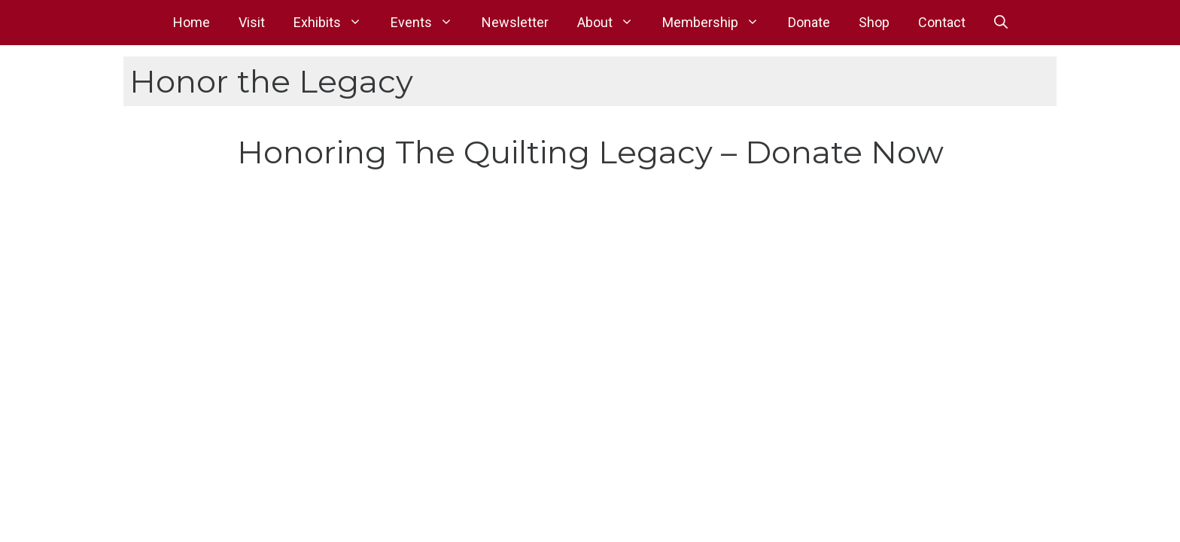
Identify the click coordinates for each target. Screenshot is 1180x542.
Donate (809, 22)
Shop (874, 22)
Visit (252, 22)
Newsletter (515, 22)
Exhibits (334, 22)
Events (429, 22)
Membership (718, 22)
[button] (1001, 22)
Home (191, 22)
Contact (942, 22)
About (612, 22)
